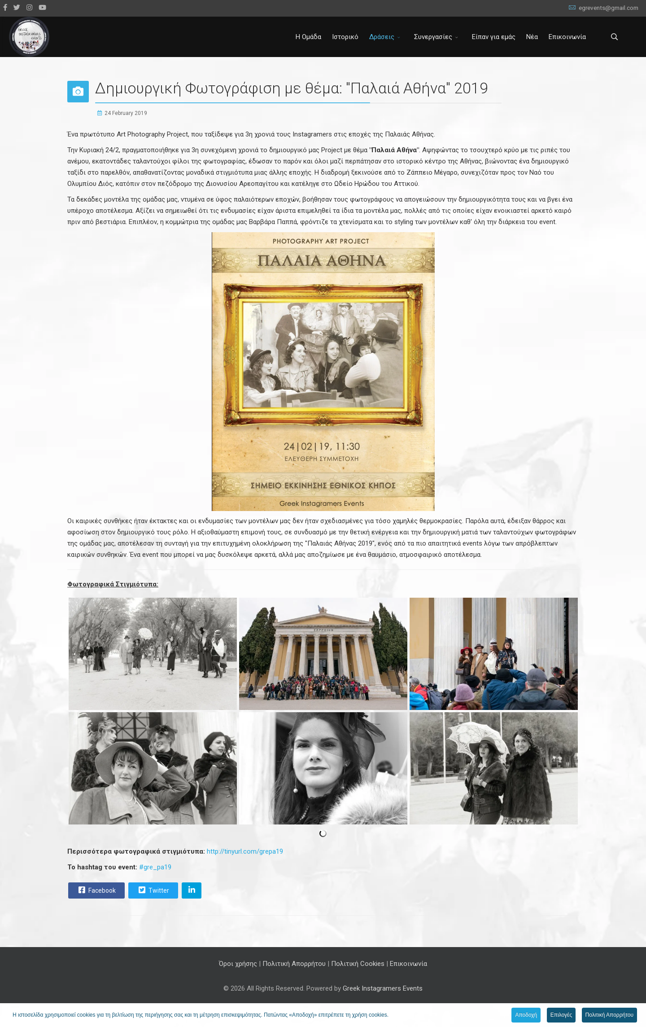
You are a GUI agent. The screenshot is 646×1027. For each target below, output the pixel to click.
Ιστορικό (345, 37)
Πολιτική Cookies (357, 964)
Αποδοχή (526, 1015)
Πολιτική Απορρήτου (294, 964)
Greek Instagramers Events (383, 988)
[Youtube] (42, 8)
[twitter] (16, 8)
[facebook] (5, 8)
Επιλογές (561, 1015)
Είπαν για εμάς (493, 37)
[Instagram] (29, 8)
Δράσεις (381, 37)
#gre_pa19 (155, 867)
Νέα (532, 37)
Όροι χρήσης (238, 964)
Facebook (96, 890)
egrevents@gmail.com (608, 7)
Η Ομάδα (308, 37)
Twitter (152, 890)
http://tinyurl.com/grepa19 (245, 851)
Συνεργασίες (433, 37)
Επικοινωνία (567, 37)
